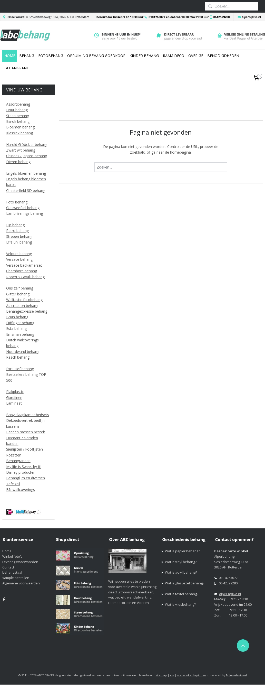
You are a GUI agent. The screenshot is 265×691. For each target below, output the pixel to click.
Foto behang (16, 202)
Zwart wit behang (20, 150)
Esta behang (16, 328)
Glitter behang (18, 294)
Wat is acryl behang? (181, 572)
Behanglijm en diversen (25, 477)
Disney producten (20, 472)
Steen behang (17, 115)
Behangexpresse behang (26, 311)
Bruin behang (17, 316)
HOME (9, 55)
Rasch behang (18, 357)
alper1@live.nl (230, 594)
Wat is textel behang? (181, 594)
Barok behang (18, 121)
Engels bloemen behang (26, 173)
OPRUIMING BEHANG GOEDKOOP (96, 55)
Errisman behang (20, 334)
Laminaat (14, 403)
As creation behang (22, 305)
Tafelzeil (13, 483)
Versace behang (19, 259)
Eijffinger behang (20, 322)
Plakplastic (15, 391)
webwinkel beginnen (191, 675)
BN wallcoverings (20, 489)
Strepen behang (19, 236)
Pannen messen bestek (25, 431)
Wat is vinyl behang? (181, 561)
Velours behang (19, 253)
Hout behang (17, 109)
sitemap (161, 675)
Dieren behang (18, 161)
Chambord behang (21, 270)
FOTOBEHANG (50, 55)
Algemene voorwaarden (21, 583)
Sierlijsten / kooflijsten (24, 449)
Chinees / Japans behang (26, 155)
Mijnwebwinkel (236, 675)
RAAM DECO (173, 55)
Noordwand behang (22, 351)
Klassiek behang (19, 132)
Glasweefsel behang (23, 207)
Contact (8, 567)
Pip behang (15, 224)
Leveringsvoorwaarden (20, 561)
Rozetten (13, 455)
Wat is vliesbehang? (180, 604)
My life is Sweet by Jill (23, 466)
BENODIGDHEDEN (223, 55)
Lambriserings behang (24, 213)
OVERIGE (195, 55)
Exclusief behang (20, 368)
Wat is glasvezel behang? (184, 583)
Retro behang (17, 230)
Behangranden (18, 460)
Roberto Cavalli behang (25, 276)
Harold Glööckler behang (26, 144)
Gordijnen (14, 397)
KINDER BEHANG (144, 55)
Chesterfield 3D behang (25, 190)
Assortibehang (18, 104)
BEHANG (26, 55)
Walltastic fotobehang (24, 299)
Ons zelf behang (19, 288)
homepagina (180, 152)
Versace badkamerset (24, 265)
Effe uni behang (19, 242)
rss (172, 675)
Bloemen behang (20, 127)
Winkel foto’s (12, 556)
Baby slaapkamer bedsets (27, 414)
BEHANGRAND (17, 68)
